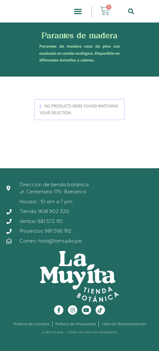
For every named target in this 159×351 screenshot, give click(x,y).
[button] (78, 11)
